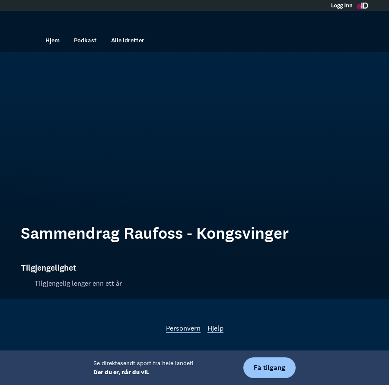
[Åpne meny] (359, 19)
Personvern (183, 328)
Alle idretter (127, 40)
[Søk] (29, 40)
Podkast (85, 40)
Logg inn (342, 6)
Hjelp (215, 328)
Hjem (52, 40)
